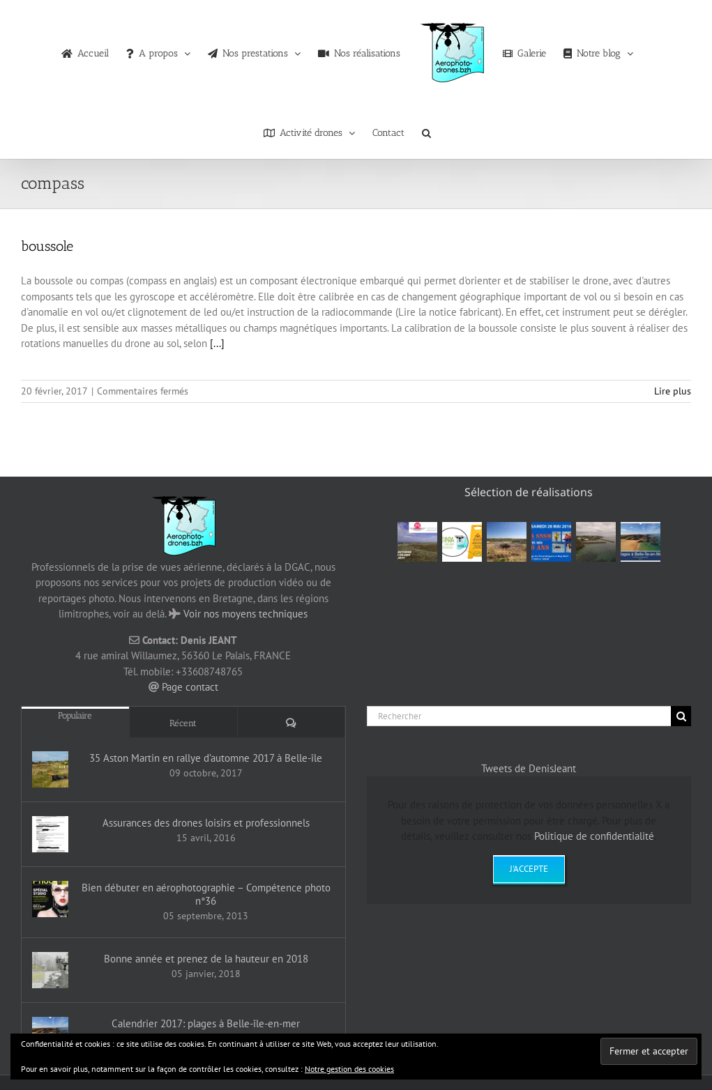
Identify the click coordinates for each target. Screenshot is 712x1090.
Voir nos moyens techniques (245, 613)
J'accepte (529, 869)
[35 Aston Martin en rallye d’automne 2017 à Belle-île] (50, 769)
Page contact (190, 686)
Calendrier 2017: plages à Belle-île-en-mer (206, 1023)
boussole (47, 246)
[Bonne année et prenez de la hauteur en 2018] (50, 970)
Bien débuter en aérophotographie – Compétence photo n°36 (206, 894)
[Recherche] (681, 716)
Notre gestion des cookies (349, 1069)
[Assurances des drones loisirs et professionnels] (50, 834)
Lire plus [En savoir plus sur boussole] (672, 391)
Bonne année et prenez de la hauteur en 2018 (206, 958)
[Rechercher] (519, 716)
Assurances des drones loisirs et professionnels (206, 822)
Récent (183, 723)
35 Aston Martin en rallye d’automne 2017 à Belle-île (205, 758)
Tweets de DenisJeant (528, 768)
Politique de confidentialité (594, 836)
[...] (217, 343)
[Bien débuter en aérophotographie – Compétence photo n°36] (50, 899)
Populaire (75, 715)
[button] (426, 129)
